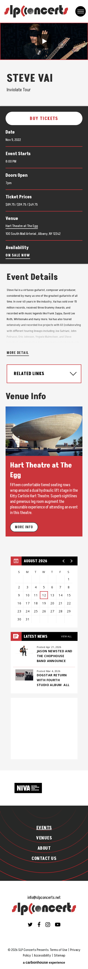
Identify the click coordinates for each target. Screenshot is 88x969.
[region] (44, 592)
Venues (44, 838)
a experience (44, 962)
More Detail (18, 353)
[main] (44, 396)
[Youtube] (57, 924)
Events (44, 828)
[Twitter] (30, 924)
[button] (44, 41)
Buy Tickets (44, 119)
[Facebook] (39, 924)
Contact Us (44, 858)
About (44, 848)
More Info (24, 527)
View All (66, 636)
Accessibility (42, 955)
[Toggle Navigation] (80, 11)
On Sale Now (18, 255)
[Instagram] (47, 924)
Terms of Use (58, 949)
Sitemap (59, 955)
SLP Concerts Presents (36, 11)
